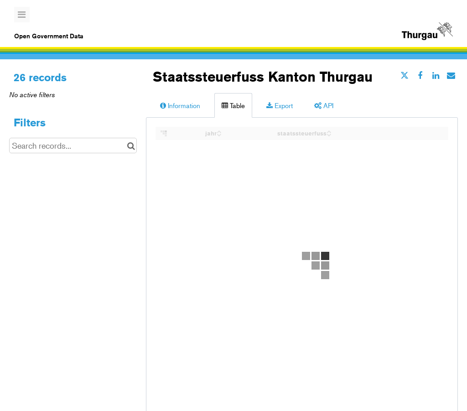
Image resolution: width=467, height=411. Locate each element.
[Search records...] (73, 145)
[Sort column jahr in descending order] (219, 133)
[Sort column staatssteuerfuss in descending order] (329, 133)
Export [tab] (279, 105)
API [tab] (323, 105)
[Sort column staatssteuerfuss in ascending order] (329, 130)
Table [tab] (233, 105)
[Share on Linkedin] (435, 75)
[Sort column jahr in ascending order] (219, 130)
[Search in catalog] (131, 145)
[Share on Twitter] (404, 75)
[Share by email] (451, 75)
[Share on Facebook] (420, 75)
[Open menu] (22, 14)
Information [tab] (180, 105)
